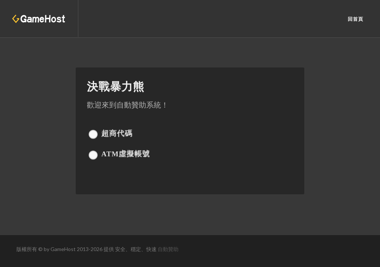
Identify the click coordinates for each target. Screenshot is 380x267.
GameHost (63, 249)
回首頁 (355, 19)
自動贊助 (168, 249)
